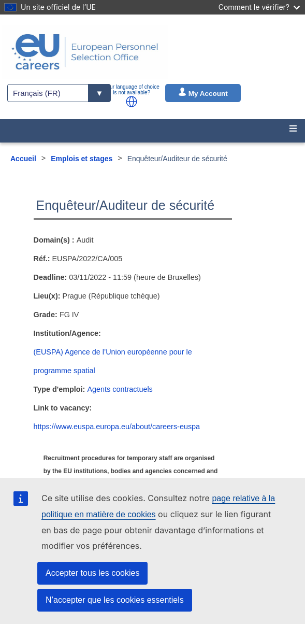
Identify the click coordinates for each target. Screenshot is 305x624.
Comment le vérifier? (259, 7)
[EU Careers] (85, 52)
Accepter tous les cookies (92, 573)
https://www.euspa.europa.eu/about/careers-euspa (117, 426)
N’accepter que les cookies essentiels (115, 599)
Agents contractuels (119, 389)
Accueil (23, 158)
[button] (131, 101)
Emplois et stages (81, 158)
